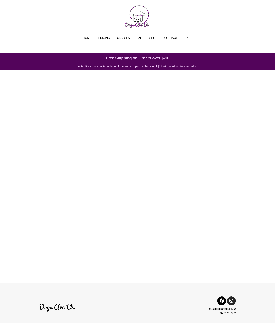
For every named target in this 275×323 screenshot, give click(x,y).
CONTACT (171, 38)
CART (188, 38)
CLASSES (123, 38)
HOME (87, 38)
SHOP (153, 38)
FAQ (139, 38)
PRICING (104, 38)
